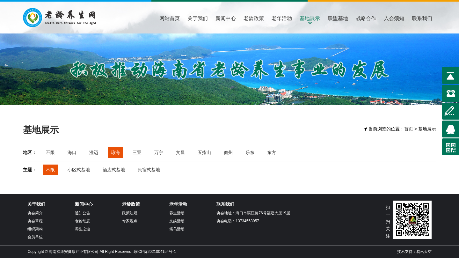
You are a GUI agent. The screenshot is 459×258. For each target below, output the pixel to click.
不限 (50, 152)
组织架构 (35, 229)
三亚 (137, 152)
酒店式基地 (114, 169)
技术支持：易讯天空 (414, 251)
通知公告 (82, 213)
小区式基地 (79, 169)
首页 (408, 128)
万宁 (158, 152)
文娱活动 (177, 221)
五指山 (204, 152)
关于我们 (197, 18)
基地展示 (310, 18)
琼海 (115, 152)
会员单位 (35, 237)
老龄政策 (254, 18)
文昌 (180, 152)
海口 (72, 152)
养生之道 (82, 229)
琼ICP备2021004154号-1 (155, 251)
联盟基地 (338, 18)
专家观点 (129, 221)
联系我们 (422, 18)
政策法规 (129, 213)
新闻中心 (225, 18)
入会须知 (394, 18)
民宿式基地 (149, 169)
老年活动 (282, 18)
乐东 (249, 152)
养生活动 (177, 213)
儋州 (228, 152)
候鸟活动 (177, 229)
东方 (271, 152)
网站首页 (169, 18)
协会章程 (35, 221)
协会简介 (35, 213)
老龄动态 (82, 221)
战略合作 (366, 18)
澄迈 (93, 152)
